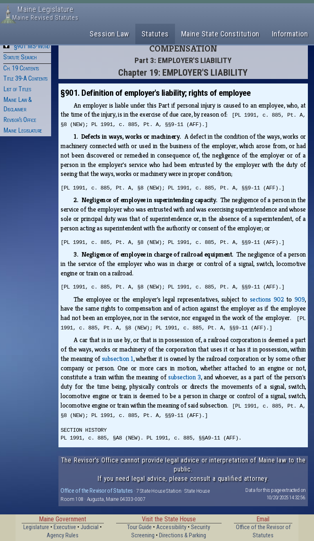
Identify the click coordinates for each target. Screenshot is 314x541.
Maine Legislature (22, 130)
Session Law (109, 33)
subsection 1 (117, 358)
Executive (65, 527)
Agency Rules (62, 535)
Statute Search (19, 57)
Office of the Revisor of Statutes (97, 490)
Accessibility (171, 527)
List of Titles (17, 89)
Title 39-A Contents (25, 78)
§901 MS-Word (32, 46)
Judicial (90, 527)
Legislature (36, 527)
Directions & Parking (182, 535)
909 (299, 299)
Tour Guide (139, 527)
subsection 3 (184, 377)
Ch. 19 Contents (21, 68)
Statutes (155, 33)
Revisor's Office (19, 120)
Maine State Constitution (220, 33)
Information (290, 33)
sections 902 (267, 299)
